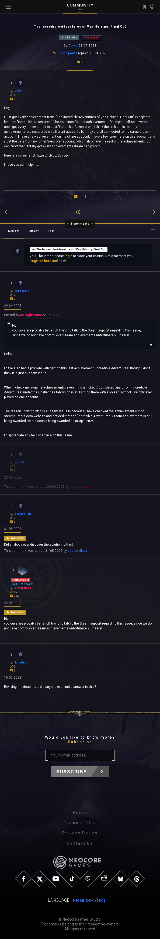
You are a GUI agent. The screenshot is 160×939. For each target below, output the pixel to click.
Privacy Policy (80, 833)
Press (80, 812)
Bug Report (92, 37)
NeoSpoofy (68, 52)
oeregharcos (30, 314)
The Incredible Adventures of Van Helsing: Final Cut (68, 249)
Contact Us (80, 843)
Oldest (34, 230)
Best (51, 230)
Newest (14, 230)
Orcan (73, 45)
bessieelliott (77, 550)
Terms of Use (80, 822)
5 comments (80, 223)
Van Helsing (70, 37)
